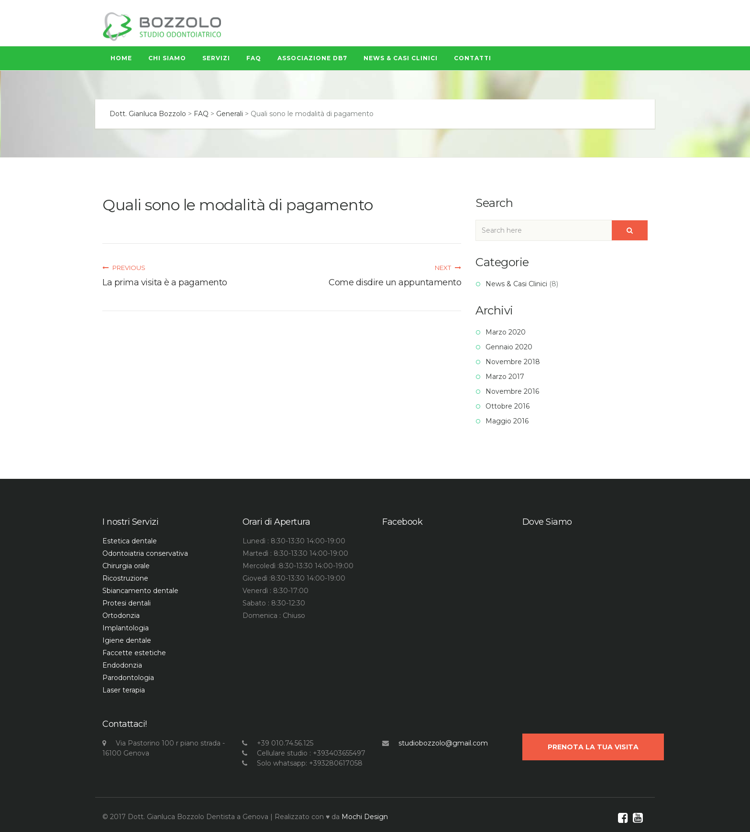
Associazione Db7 (312, 58)
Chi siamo (167, 58)
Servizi (216, 58)
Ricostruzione (125, 578)
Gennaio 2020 (508, 347)
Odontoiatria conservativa (145, 553)
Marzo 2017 (504, 376)
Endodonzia (122, 665)
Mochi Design (365, 816)
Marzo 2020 (505, 332)
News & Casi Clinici (401, 58)
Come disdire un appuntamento (395, 282)
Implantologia (125, 628)
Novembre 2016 (512, 391)
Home (121, 58)
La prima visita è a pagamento (164, 282)
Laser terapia (123, 690)
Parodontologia (128, 677)
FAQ (253, 58)
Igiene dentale (126, 640)
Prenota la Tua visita (593, 747)
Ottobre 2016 (507, 406)
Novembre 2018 (512, 361)
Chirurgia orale (126, 566)
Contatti (472, 58)
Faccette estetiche (134, 652)
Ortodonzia (121, 615)
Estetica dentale (129, 541)
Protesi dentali (126, 603)
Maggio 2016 (507, 421)
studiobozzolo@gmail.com (443, 743)
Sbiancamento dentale (140, 590)
